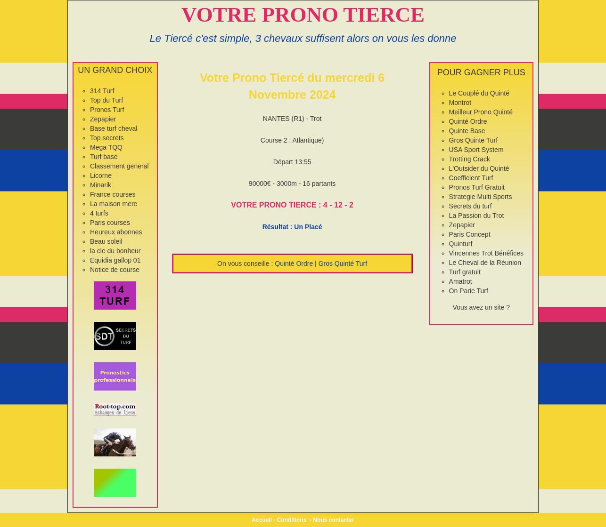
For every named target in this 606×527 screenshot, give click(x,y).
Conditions (292, 520)
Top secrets (107, 138)
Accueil (262, 520)
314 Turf (102, 91)
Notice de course (114, 269)
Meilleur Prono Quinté (481, 112)
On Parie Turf (468, 291)
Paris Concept (470, 234)
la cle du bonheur (115, 251)
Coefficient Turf (471, 178)
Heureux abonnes (116, 232)
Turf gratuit (465, 272)
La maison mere (113, 204)
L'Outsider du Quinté (479, 168)
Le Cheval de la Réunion (485, 262)
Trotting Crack (469, 159)
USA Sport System (476, 149)
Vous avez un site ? (481, 307)
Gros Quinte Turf (473, 140)
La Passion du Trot (476, 215)
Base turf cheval (113, 128)
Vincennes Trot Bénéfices (486, 253)
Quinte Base (467, 131)
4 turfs (99, 213)
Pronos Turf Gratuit (477, 187)
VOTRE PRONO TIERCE (303, 14)
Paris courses (110, 222)
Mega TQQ (106, 147)
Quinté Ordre (294, 263)
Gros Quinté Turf (343, 263)
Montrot (460, 102)
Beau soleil (106, 241)
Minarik (100, 185)
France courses (112, 194)
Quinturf (461, 244)
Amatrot (460, 281)
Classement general (119, 166)
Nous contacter (333, 520)
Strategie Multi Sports (480, 196)
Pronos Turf (107, 109)
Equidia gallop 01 (115, 260)
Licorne (101, 175)
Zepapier (103, 119)
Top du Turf (106, 100)
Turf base (104, 156)
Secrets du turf (470, 206)
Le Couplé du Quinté (479, 93)
